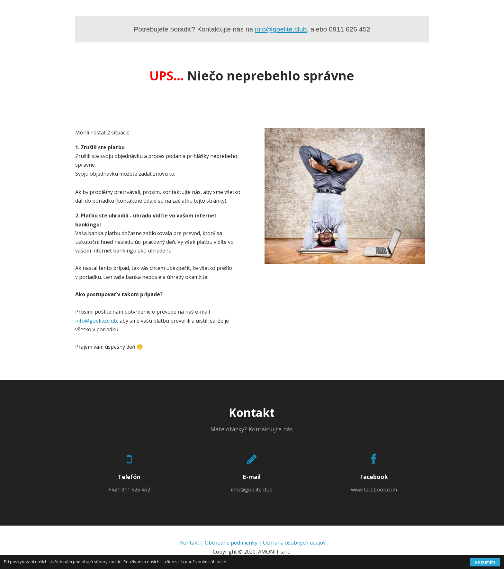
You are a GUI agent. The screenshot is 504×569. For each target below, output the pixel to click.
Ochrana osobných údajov (294, 542)
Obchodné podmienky (231, 542)
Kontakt (189, 542)
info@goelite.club (281, 29)
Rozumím (485, 562)
